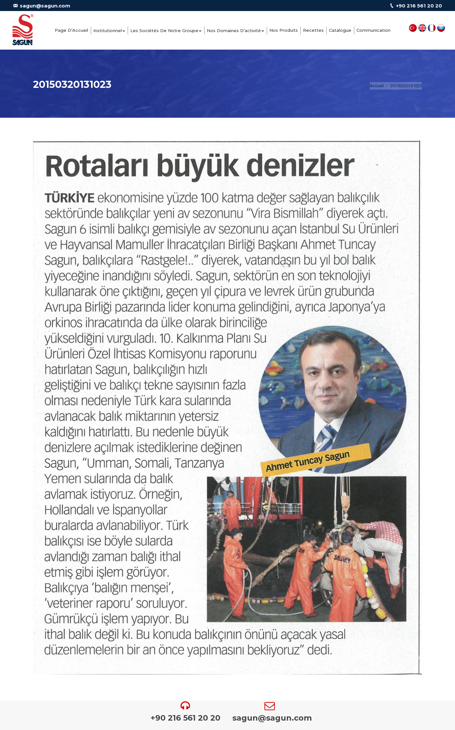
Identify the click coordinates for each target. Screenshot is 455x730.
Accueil (377, 85)
